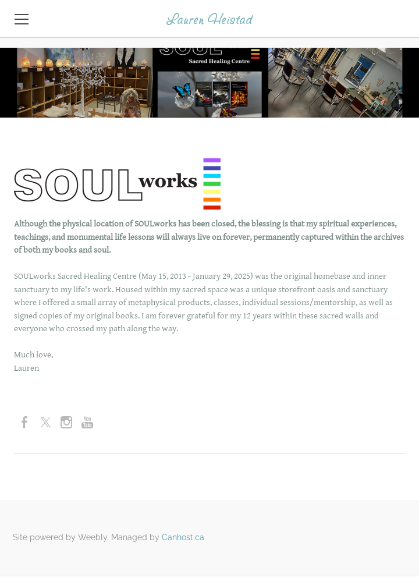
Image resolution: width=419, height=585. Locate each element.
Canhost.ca (183, 537)
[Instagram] (66, 423)
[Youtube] (87, 423)
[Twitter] (45, 423)
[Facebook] (24, 423)
